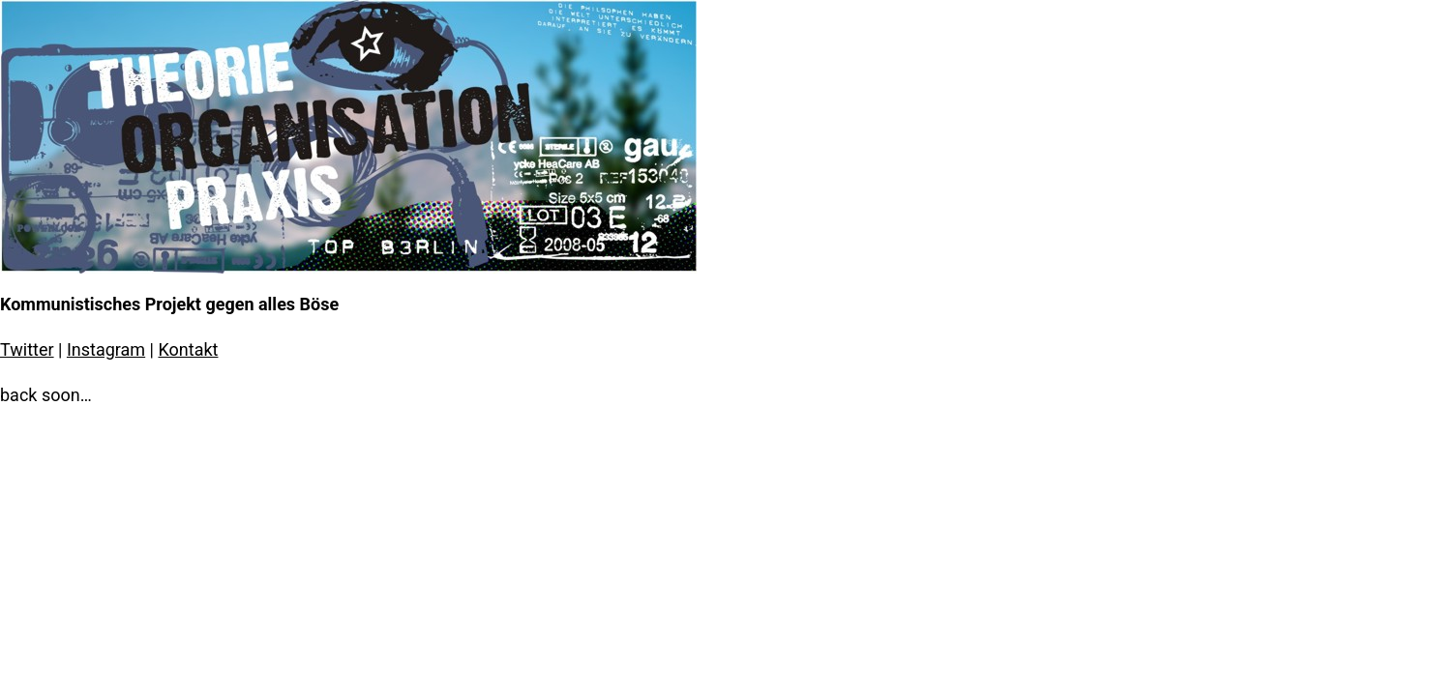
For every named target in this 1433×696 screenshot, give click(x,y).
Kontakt (188, 349)
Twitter (27, 349)
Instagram (106, 349)
